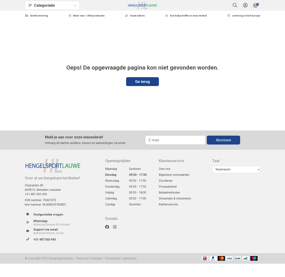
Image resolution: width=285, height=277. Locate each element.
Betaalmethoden (169, 192)
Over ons (164, 169)
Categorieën (52, 5)
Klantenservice (168, 204)
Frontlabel (95, 258)
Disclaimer (166, 180)
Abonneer (223, 140)
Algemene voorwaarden (174, 175)
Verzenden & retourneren (175, 198)
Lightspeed (128, 258)
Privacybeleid (168, 186)
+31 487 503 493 (36, 194)
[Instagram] (116, 227)
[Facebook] (108, 227)
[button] (235, 6)
